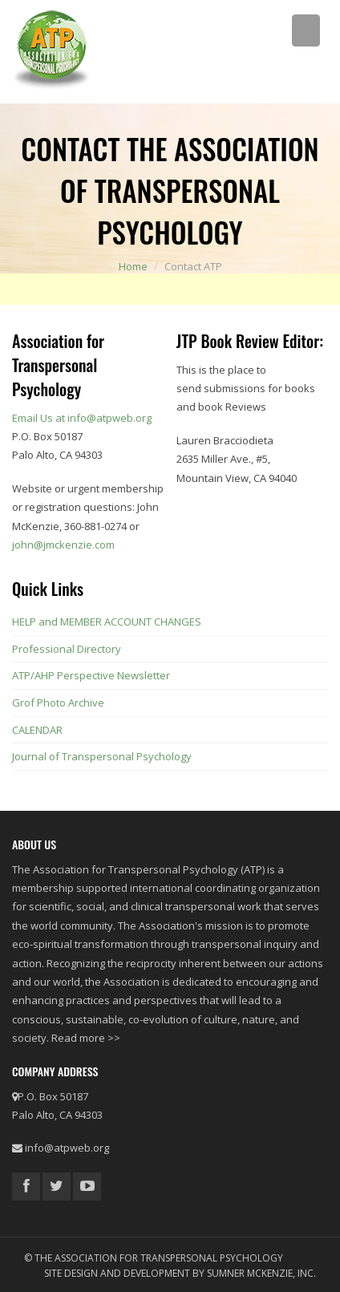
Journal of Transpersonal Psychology (102, 756)
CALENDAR (37, 730)
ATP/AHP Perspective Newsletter (91, 675)
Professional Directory (66, 649)
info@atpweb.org (67, 1147)
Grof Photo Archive (58, 702)
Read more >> (85, 1038)
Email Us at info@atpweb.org (82, 418)
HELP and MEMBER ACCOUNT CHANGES (106, 621)
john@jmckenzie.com (63, 544)
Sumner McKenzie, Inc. (261, 1273)
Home (133, 266)
